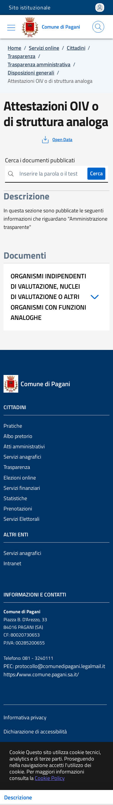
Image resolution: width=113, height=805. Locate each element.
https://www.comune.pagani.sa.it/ (41, 674)
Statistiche (15, 498)
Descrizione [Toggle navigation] (18, 797)
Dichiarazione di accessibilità (35, 731)
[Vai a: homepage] (52, 26)
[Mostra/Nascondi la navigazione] (11, 27)
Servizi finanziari (22, 488)
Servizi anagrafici (22, 457)
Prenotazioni (18, 509)
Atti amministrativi (24, 446)
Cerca (96, 173)
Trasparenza (17, 467)
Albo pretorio (18, 436)
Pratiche (13, 426)
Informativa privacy (25, 717)
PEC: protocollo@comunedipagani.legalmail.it (54, 666)
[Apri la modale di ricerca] (98, 27)
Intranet (12, 563)
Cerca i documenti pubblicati (40, 160)
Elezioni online (20, 478)
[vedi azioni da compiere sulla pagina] (56, 139)
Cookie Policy (50, 778)
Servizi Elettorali (21, 519)
